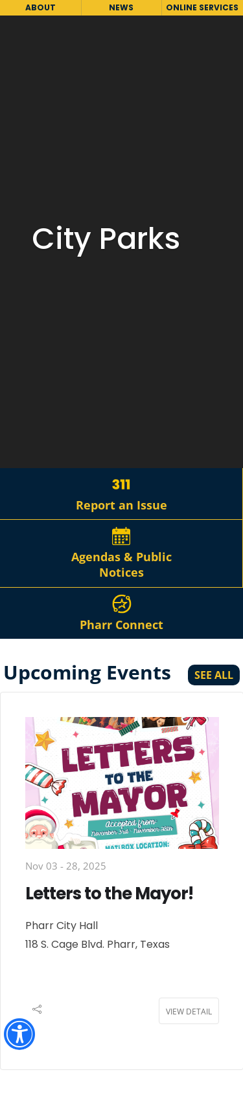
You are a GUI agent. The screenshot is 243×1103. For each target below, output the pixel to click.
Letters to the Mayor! (109, 893)
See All (213, 675)
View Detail (189, 1011)
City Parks (106, 238)
